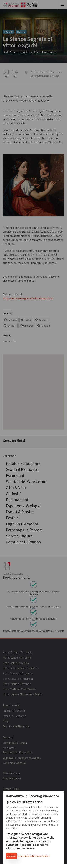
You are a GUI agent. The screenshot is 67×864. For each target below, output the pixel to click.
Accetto (11, 856)
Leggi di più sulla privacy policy (33, 856)
